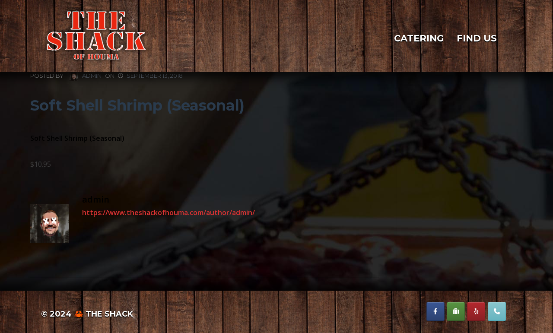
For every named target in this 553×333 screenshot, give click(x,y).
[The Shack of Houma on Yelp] (476, 311)
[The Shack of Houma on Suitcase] (456, 311)
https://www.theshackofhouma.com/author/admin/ (168, 212)
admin (86, 76)
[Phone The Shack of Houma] (497, 311)
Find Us (477, 38)
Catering (419, 38)
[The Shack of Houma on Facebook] (435, 311)
